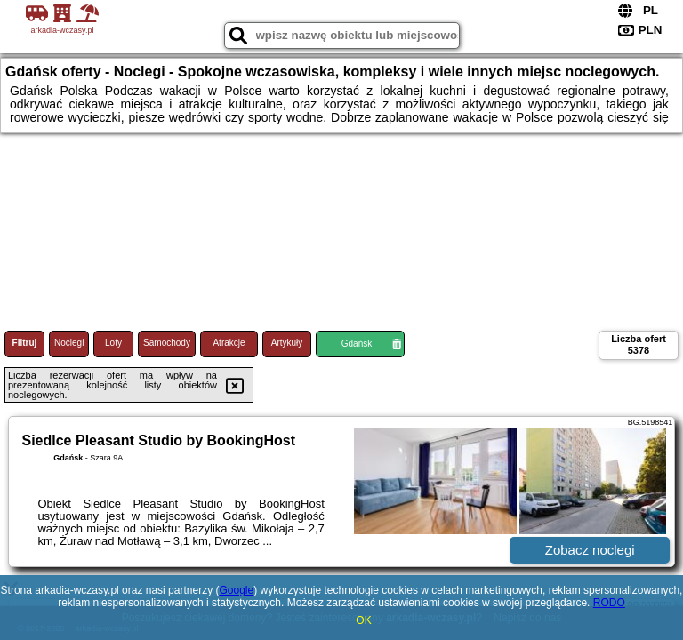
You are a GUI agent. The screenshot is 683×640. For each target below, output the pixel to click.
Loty (113, 343)
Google (236, 590)
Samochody (166, 343)
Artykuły (287, 343)
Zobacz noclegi (590, 549)
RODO (609, 602)
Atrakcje (229, 343)
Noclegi (69, 343)
